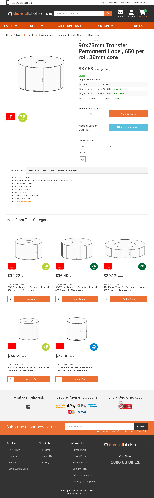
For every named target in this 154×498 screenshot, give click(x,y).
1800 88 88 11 (21, 3)
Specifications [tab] (37, 170)
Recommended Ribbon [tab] (64, 170)
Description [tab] (16, 170)
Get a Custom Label (18, 468)
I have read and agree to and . (122, 431)
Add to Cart (128, 113)
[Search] (108, 14)
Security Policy (80, 468)
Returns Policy (80, 462)
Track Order (14, 456)
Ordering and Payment (84, 481)
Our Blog (45, 462)
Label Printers (68, 26)
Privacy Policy (142, 431)
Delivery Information (83, 475)
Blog (102, 2)
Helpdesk (13, 462)
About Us (112, 2)
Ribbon (36, 26)
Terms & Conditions (125, 431)
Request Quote (128, 127)
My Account (14, 449)
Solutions (104, 26)
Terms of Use (79, 449)
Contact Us (125, 2)
